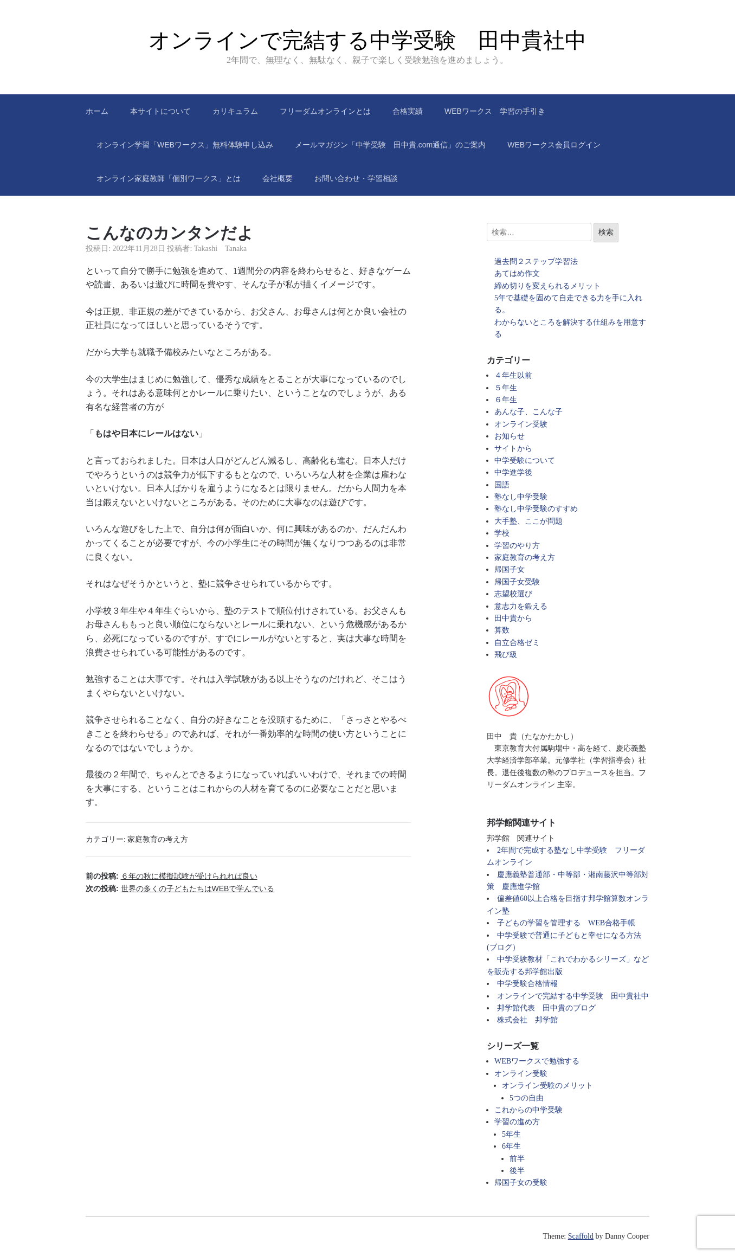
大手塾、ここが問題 (528, 521)
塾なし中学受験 (520, 497)
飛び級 (505, 654)
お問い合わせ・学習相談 (356, 178)
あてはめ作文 (517, 273)
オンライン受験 (520, 424)
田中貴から (513, 618)
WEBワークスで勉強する (536, 1061)
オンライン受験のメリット (547, 1085)
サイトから (513, 449)
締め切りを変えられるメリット (547, 286)
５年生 (505, 388)
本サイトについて (160, 111)
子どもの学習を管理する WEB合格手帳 (566, 923)
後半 (517, 1171)
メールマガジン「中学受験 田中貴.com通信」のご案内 (390, 144)
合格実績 (407, 111)
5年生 (511, 1134)
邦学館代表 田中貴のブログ (546, 1008)
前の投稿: (171, 876)
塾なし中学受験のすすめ (536, 509)
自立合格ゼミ (517, 643)
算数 (502, 630)
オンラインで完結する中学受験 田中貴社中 (367, 40)
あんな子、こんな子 (528, 412)
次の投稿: (180, 888)
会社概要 (277, 178)
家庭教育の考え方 (157, 839)
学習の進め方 (517, 1122)
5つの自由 (527, 1098)
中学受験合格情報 (527, 984)
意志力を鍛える (520, 606)
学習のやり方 (517, 546)
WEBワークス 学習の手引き (494, 111)
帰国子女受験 (517, 582)
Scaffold (581, 1236)
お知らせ (509, 436)
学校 (502, 533)
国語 (502, 485)
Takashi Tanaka (220, 248)
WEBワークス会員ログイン (554, 144)
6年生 (511, 1146)
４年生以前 (513, 375)
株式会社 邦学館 (527, 1020)
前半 (517, 1159)
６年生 (505, 400)
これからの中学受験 (528, 1110)
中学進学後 (513, 472)
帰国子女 (509, 569)
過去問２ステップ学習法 (536, 261)
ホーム (97, 111)
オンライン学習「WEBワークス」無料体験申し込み (184, 144)
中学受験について (524, 460)
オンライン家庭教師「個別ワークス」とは (168, 178)
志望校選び (513, 594)
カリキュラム (235, 111)
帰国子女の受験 (520, 1182)
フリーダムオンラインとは (325, 111)
